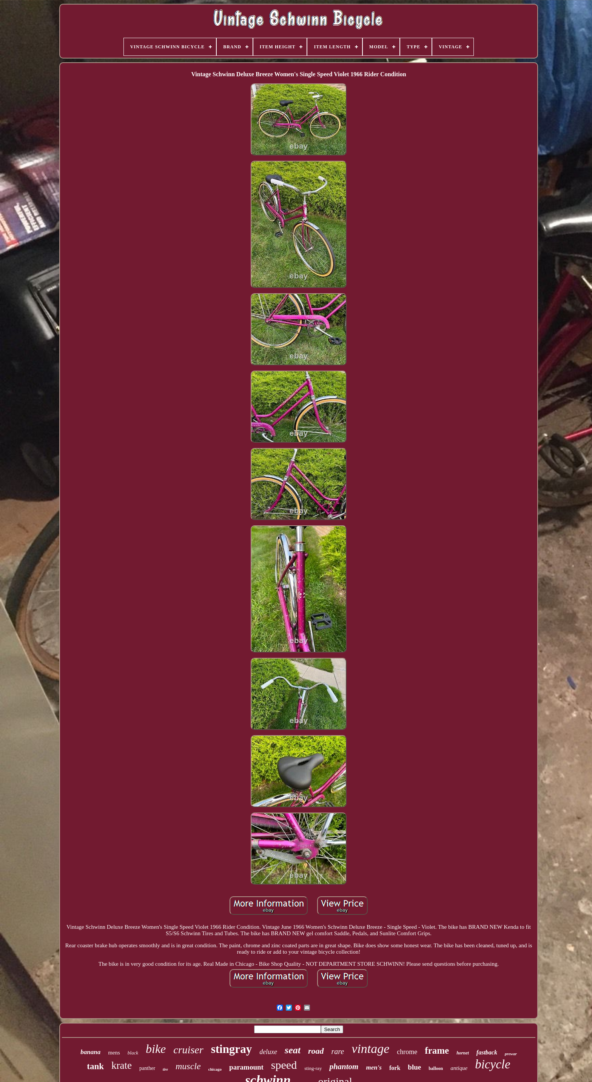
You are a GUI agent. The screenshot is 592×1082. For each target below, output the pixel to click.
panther (147, 1068)
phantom (343, 1066)
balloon (436, 1068)
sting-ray (313, 1068)
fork (394, 1068)
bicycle (492, 1064)
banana (90, 1052)
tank (95, 1066)
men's (374, 1067)
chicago (215, 1069)
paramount (246, 1067)
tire (165, 1069)
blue (414, 1067)
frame (437, 1050)
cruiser (188, 1050)
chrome (407, 1052)
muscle (188, 1066)
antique (458, 1068)
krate (121, 1065)
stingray (231, 1049)
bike (156, 1049)
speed (284, 1065)
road (316, 1051)
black (133, 1053)
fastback (486, 1052)
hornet (462, 1053)
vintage (370, 1049)
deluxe (268, 1052)
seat (293, 1050)
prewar (511, 1053)
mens (114, 1053)
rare (337, 1051)
